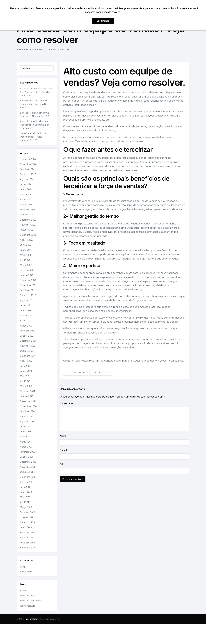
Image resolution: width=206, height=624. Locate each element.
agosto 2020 (27, 421)
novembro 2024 (28, 164)
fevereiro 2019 (27, 512)
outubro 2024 (27, 169)
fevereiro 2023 (27, 270)
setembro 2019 (28, 477)
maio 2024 (25, 194)
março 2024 (26, 204)
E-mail (63, 450)
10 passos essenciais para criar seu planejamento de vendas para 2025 (36, 92)
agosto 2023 (27, 239)
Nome (63, 436)
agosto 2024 (27, 179)
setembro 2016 (28, 547)
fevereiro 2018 (27, 532)
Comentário (67, 403)
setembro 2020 (28, 416)
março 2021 (26, 386)
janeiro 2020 (27, 456)
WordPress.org (27, 605)
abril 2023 (25, 260)
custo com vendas (75, 373)
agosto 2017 (26, 537)
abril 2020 (25, 441)
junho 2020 (26, 431)
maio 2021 (25, 376)
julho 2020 (26, 426)
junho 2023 (26, 250)
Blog (22, 566)
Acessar (24, 590)
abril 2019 (25, 502)
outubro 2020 (27, 411)
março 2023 (26, 265)
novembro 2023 (28, 224)
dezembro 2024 (28, 159)
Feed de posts (27, 595)
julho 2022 (25, 305)
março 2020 (26, 446)
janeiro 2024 (27, 214)
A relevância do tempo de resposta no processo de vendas (34, 104)
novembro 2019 (28, 467)
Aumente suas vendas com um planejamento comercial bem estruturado (36, 124)
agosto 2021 (26, 361)
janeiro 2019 (26, 517)
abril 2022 (25, 320)
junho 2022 (26, 310)
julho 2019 (25, 487)
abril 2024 (25, 199)
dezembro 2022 (28, 280)
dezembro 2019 (28, 461)
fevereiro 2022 (27, 330)
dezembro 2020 (28, 401)
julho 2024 (26, 184)
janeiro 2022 (26, 335)
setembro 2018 (28, 522)
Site (62, 464)
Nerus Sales (23, 49)
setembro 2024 (28, 174)
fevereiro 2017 (27, 542)
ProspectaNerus (33, 619)
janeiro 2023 (26, 275)
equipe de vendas (101, 373)
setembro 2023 (28, 234)
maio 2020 (25, 436)
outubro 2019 (27, 472)
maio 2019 (25, 497)
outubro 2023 (27, 229)
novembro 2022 (28, 285)
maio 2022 (25, 315)
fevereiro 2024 (27, 209)
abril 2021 (25, 381)
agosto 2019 (26, 482)
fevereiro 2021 (27, 391)
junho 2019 (26, 492)
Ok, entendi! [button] (102, 21)
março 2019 (26, 507)
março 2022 (26, 325)
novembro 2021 (28, 345)
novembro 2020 (28, 406)
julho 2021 (25, 366)
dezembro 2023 (28, 219)
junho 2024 (26, 189)
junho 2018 (26, 527)
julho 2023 (25, 244)
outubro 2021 (27, 351)
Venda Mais (37, 49)
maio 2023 (25, 255)
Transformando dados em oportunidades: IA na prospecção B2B (33, 136)
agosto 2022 (27, 300)
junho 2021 (26, 371)
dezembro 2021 (28, 340)
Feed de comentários (31, 600)
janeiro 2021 (26, 396)
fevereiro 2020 (27, 451)
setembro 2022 (28, 295)
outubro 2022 (27, 290)
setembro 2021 (27, 356)
